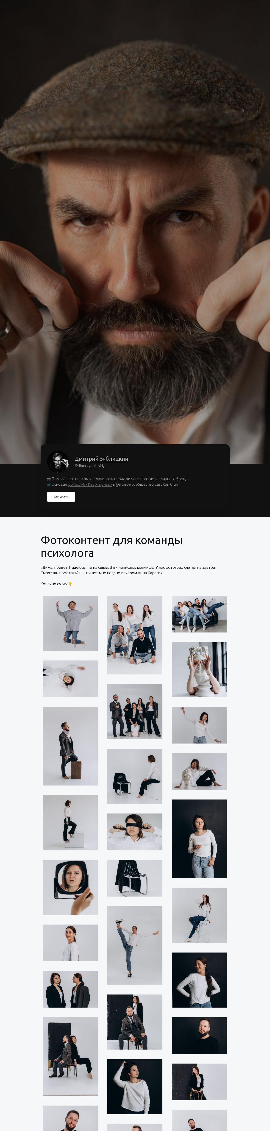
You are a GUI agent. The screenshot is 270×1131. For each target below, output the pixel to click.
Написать (61, 497)
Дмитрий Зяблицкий (101, 459)
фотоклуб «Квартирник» (90, 484)
